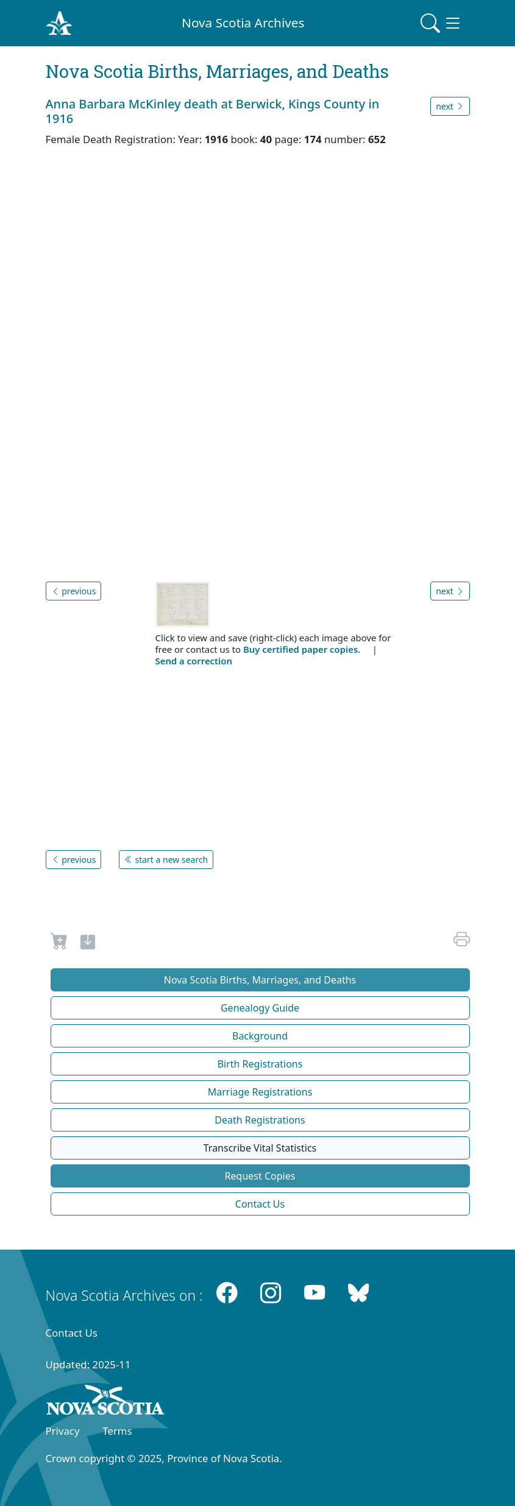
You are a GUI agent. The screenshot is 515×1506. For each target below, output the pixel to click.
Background (260, 1036)
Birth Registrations (260, 1064)
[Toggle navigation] (441, 23)
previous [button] (73, 591)
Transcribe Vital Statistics (260, 1148)
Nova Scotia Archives (243, 22)
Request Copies (260, 1176)
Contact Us (260, 1204)
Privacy (63, 1431)
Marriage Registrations (260, 1092)
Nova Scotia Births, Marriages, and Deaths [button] (260, 980)
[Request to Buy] (59, 944)
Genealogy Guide (260, 1008)
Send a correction (193, 661)
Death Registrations (260, 1120)
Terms (117, 1431)
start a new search (166, 859)
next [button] (450, 106)
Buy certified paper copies (300, 649)
